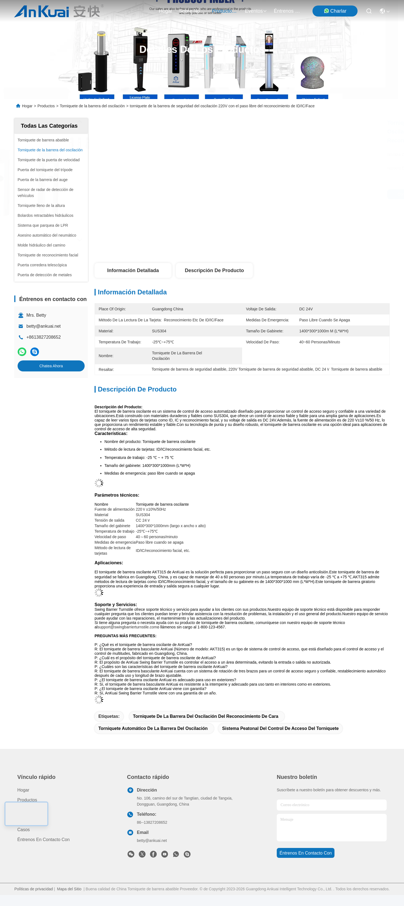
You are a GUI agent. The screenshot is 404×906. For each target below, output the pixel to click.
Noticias (25, 819)
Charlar (335, 11)
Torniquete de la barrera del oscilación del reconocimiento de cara (205, 716)
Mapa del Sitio (69, 889)
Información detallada (133, 270)
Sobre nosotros (32, 810)
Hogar (165, 11)
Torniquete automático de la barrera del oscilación (152, 728)
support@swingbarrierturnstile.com (127, 627)
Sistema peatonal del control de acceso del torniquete (280, 728)
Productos (46, 106)
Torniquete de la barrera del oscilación (92, 106)
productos (225, 11)
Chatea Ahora (51, 366)
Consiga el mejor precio (289, 194)
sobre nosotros (192, 11)
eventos (256, 11)
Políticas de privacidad (33, 889)
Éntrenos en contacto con (287, 11)
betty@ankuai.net (43, 326)
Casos (23, 829)
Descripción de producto (214, 270)
